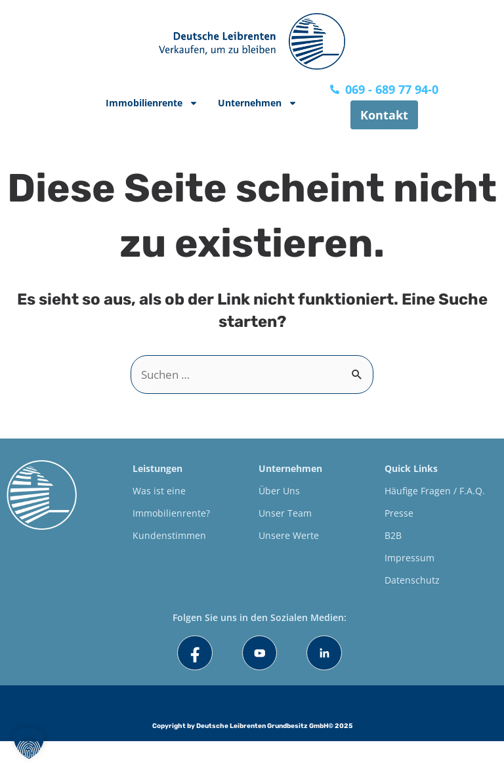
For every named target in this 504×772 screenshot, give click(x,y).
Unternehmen (257, 103)
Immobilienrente (152, 103)
